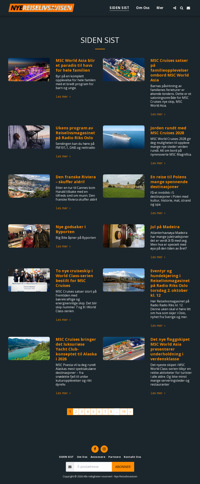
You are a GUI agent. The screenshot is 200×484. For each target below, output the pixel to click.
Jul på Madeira (165, 226)
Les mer (64, 96)
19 (123, 411)
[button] (174, 8)
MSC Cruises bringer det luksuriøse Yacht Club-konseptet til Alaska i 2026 (76, 349)
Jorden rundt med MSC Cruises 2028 (168, 130)
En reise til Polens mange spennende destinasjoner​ (169, 181)
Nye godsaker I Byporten (71, 229)
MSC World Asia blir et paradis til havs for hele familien (75, 65)
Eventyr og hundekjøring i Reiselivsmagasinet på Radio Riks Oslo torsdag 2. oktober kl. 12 (170, 283)
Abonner (122, 467)
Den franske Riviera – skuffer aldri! (76, 179)
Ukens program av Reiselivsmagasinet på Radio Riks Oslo (75, 132)
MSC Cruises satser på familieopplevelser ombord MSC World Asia (169, 70)
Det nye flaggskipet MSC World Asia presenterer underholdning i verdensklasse (170, 349)
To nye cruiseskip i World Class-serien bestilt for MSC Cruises (74, 278)
